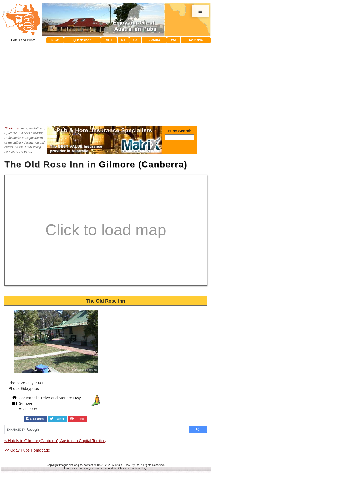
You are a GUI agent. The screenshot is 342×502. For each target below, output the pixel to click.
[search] (94, 429)
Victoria (154, 40)
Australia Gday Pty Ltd (125, 465)
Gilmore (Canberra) (143, 164)
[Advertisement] (106, 83)
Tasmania (195, 40)
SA (135, 40)
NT (123, 40)
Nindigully (11, 128)
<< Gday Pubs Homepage (27, 450)
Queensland (82, 40)
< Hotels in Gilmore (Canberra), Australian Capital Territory (55, 440)
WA (173, 40)
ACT (109, 40)
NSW (55, 40)
